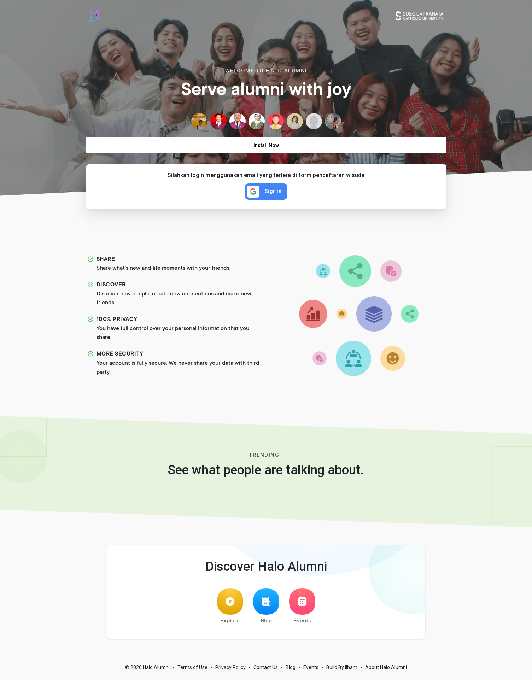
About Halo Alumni (386, 669)
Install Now (266, 145)
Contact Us (265, 669)
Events (302, 608)
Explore (230, 608)
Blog (266, 608)
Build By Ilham (341, 669)
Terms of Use (192, 669)
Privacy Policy (230, 669)
